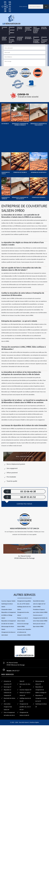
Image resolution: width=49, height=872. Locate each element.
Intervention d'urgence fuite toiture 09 (28, 29)
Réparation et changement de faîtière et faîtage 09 (36, 40)
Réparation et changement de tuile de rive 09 (44, 40)
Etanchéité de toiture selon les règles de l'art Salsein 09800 (39, 603)
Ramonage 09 (4, 28)
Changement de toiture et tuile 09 (20, 39)
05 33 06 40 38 (2, 6)
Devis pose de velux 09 (44, 28)
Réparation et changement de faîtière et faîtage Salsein (8, 615)
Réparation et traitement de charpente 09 (12, 31)
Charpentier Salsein (6, 609)
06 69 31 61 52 (7, 6)
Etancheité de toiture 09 (19, 29)
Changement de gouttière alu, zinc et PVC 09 (12, 40)
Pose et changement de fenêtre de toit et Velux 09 (36, 30)
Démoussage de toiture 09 (28, 38)
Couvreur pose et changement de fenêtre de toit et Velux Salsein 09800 (40, 618)
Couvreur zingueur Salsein (8, 601)
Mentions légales (34, 722)
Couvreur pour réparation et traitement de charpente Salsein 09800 (24, 632)
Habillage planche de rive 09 (4, 39)
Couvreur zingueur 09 (25, 690)
